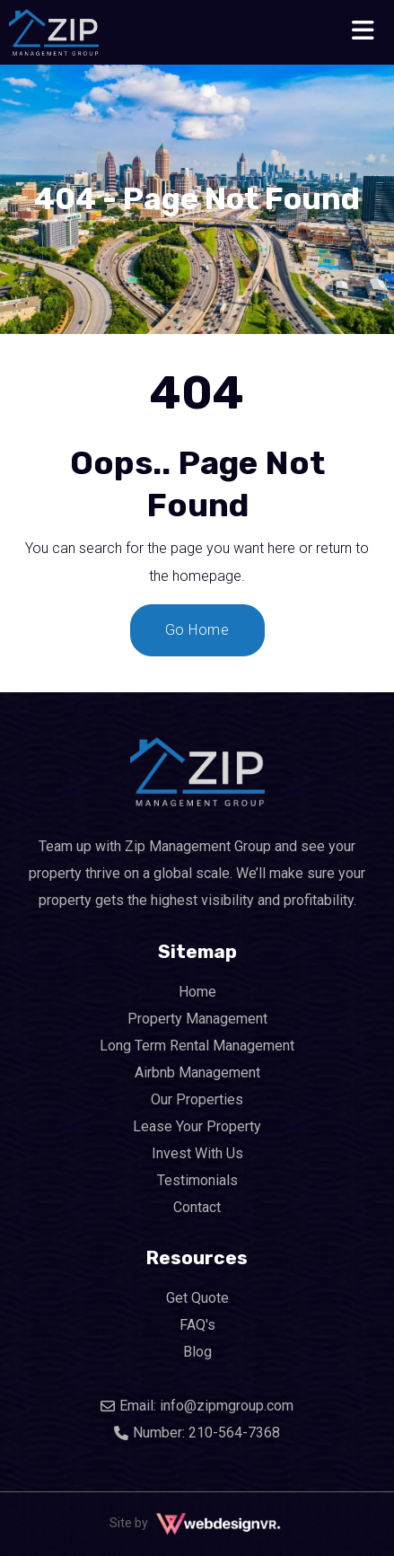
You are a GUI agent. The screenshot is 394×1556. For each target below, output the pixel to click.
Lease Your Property (197, 1126)
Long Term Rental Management (197, 1045)
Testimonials (197, 1180)
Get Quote (197, 1297)
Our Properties (197, 1099)
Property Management (197, 1018)
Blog (197, 1351)
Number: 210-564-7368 (197, 1432)
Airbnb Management (197, 1072)
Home (197, 991)
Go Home (197, 629)
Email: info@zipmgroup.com (197, 1405)
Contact (197, 1207)
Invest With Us (197, 1153)
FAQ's (197, 1324)
